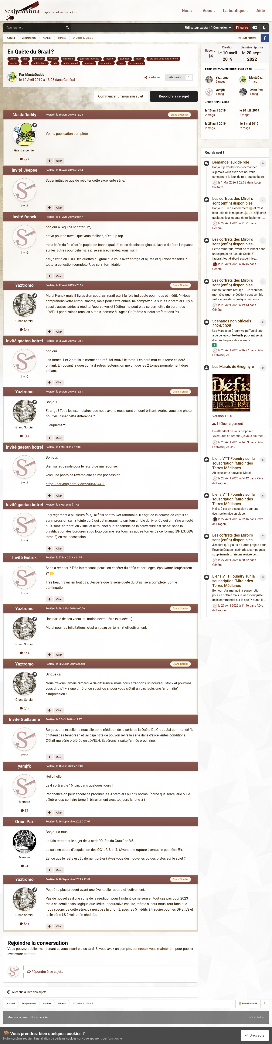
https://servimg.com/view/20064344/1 (75, 484)
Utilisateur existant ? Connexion (208, 28)
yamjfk (24, 766)
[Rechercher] (24, 28)
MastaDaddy (34, 75)
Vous (208, 10)
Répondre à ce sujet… (45, 972)
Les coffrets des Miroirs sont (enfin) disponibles (232, 200)
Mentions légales (17, 1017)
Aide (260, 10)
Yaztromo (24, 285)
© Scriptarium (256, 1017)
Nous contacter (39, 1017)
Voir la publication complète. (67, 134)
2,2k (24, 159)
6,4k (24, 329)
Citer (59, 161)
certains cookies (65, 1038)
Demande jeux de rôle (230, 162)
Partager (152, 77)
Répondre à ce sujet (174, 96)
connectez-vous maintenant (153, 949)
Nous (187, 10)
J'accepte (254, 1035)
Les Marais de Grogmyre (233, 366)
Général (69, 80)
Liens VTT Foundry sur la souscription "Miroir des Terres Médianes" (233, 463)
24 (24, 866)
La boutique (235, 10)
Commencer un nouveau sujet (120, 96)
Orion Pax (24, 821)
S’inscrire (241, 27)
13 (24, 810)
